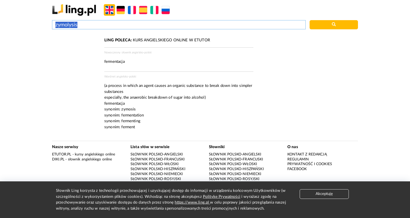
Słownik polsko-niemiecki (156, 174)
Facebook (297, 169)
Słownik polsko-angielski (156, 154)
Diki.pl (58, 159)
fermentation (132, 115)
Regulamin (298, 159)
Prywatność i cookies (309, 164)
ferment (128, 127)
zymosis (128, 109)
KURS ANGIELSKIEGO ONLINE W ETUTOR (157, 40)
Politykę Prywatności (221, 197)
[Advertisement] (75, 57)
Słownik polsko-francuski (157, 159)
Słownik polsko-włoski (154, 164)
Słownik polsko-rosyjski (155, 179)
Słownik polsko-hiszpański (157, 169)
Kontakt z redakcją (307, 154)
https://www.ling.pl (192, 202)
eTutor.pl (61, 154)
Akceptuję (324, 194)
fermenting (130, 121)
